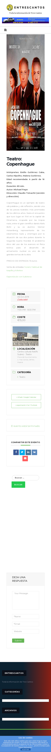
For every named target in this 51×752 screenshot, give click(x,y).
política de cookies (26, 746)
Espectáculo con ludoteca (19, 276)
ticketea (19, 270)
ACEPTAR (25, 749)
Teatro (21, 377)
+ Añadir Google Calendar (26, 397)
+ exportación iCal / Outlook (26, 405)
